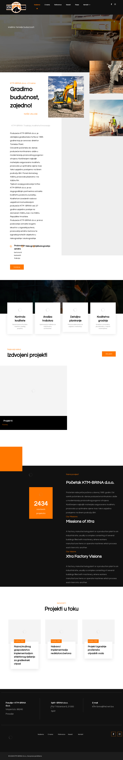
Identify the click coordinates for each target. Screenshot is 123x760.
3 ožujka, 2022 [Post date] (92, 641)
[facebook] (111, 4)
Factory (5, 424)
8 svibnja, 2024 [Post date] (19, 641)
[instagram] (115, 4)
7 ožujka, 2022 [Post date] (55, 641)
